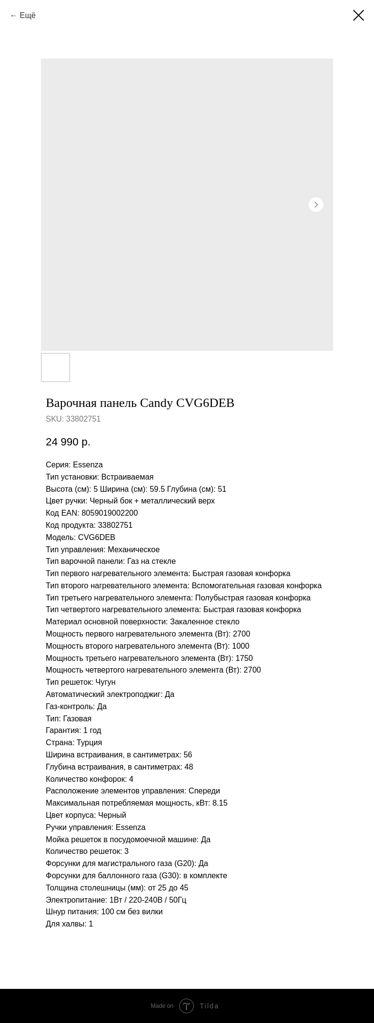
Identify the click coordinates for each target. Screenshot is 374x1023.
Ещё (27, 15)
